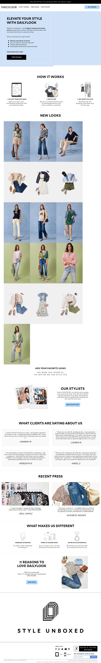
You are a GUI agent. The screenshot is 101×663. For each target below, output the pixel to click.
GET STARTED (92, 7)
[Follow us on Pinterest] (69, 649)
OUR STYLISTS (45, 7)
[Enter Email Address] (82, 656)
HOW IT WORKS (24, 7)
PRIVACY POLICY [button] (40, 662)
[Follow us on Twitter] (62, 649)
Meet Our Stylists (72, 404)
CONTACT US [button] (95, 660)
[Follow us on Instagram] (59, 649)
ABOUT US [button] (88, 660)
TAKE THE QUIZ (16, 57)
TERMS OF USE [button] (48, 662)
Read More (32, 582)
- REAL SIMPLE (25, 514)
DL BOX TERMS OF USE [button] (58, 662)
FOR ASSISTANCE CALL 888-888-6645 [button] (76, 660)
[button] (25, 494)
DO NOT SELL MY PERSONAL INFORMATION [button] (82, 662)
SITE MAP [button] (95, 662)
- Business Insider (76, 515)
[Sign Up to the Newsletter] (93, 656)
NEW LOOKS (35, 7)
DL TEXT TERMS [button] (67, 662)
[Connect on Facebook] (56, 649)
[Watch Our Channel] (66, 649)
